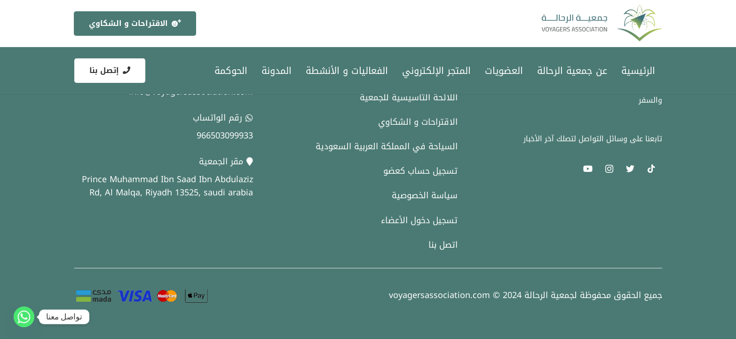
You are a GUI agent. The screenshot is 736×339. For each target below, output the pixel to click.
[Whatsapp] (24, 317)
